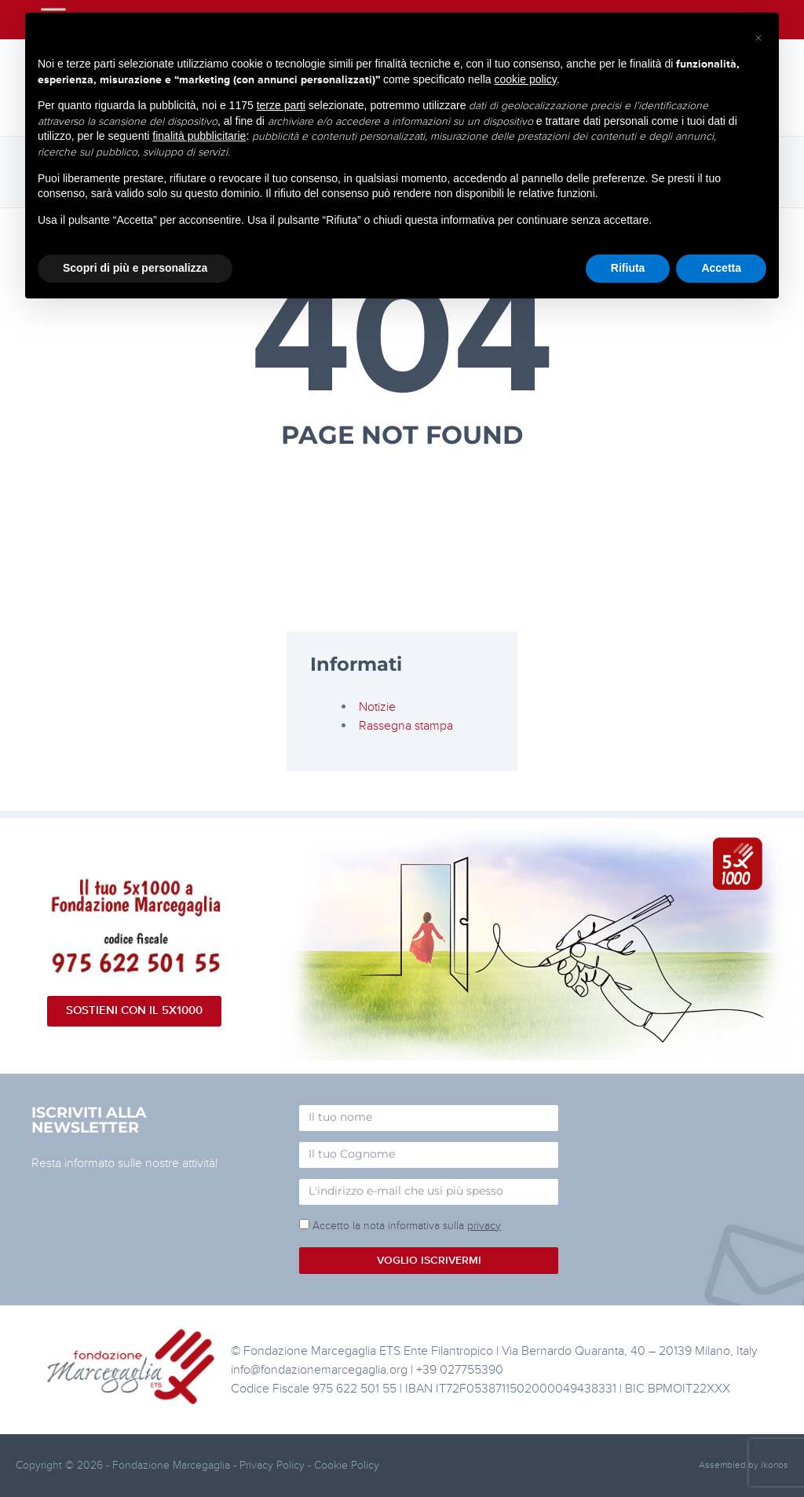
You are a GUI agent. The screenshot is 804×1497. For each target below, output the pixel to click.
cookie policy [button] (526, 79)
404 (402, 339)
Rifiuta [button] (628, 268)
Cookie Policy (346, 1465)
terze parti (281, 105)
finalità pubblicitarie (199, 136)
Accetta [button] (721, 268)
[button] (758, 37)
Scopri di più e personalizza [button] (135, 268)
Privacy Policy (273, 1465)
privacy (484, 1225)
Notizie (377, 707)
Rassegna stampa (406, 726)
